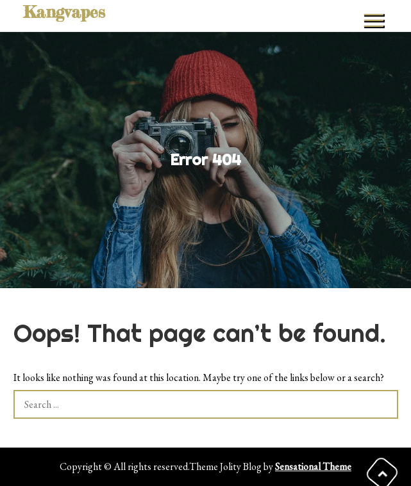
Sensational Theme (313, 466)
